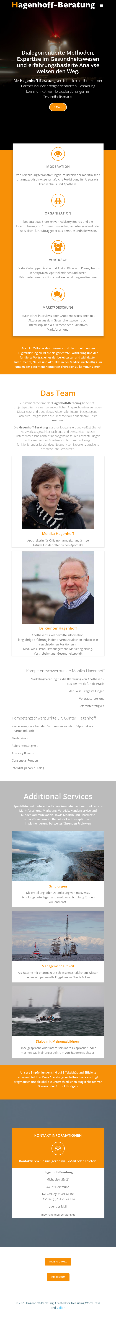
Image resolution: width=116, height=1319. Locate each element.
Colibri (61, 1308)
